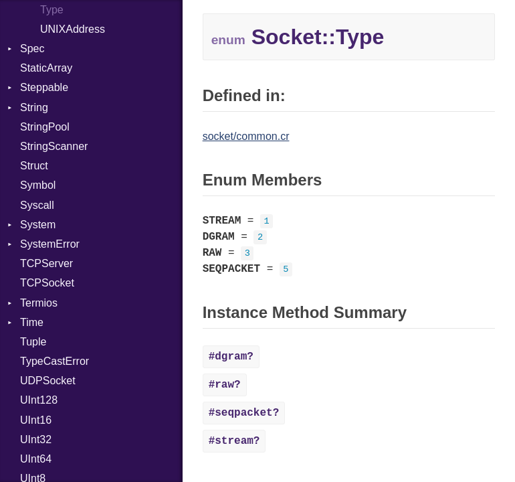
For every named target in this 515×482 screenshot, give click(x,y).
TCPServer (46, 263)
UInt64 (35, 459)
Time (31, 322)
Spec (32, 48)
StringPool (45, 127)
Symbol (38, 185)
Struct (34, 165)
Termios (39, 303)
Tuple (33, 341)
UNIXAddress (72, 29)
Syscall (37, 205)
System (38, 224)
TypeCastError (54, 361)
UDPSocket (48, 380)
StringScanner (54, 146)
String (34, 107)
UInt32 (35, 439)
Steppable (44, 87)
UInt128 (39, 400)
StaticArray (46, 68)
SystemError (50, 244)
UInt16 (35, 420)
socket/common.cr (246, 136)
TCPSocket (47, 283)
